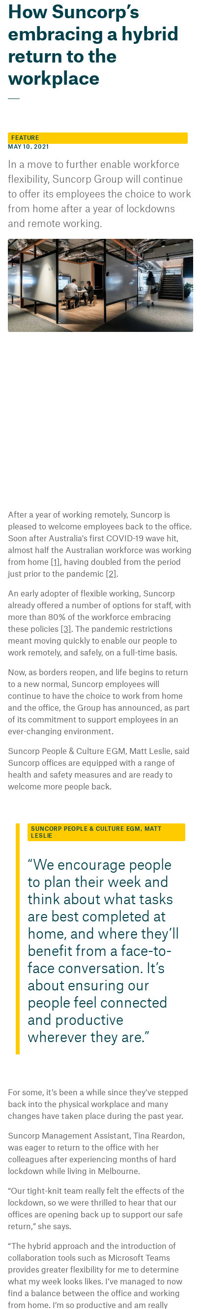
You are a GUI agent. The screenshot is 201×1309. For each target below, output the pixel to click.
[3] (177, 595)
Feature (23, 116)
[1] (173, 528)
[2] (48, 551)
